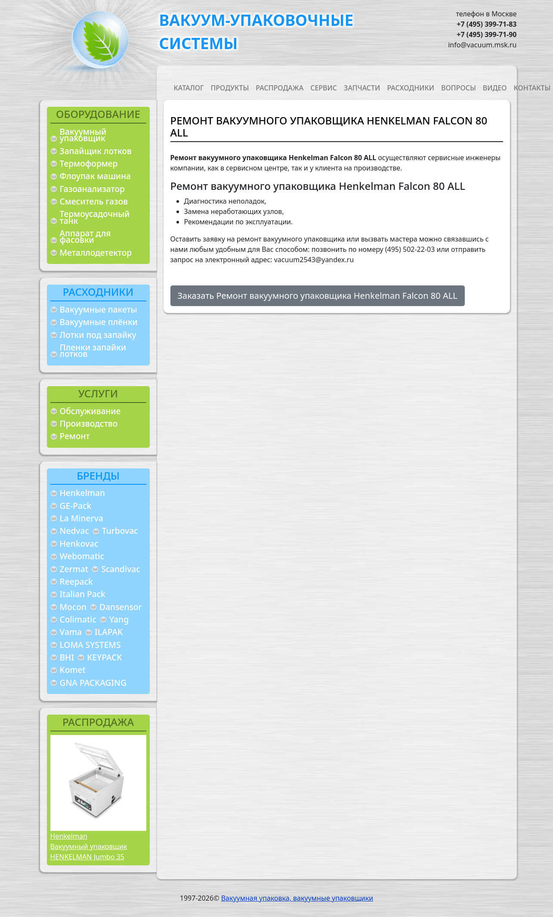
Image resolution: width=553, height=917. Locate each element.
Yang (119, 619)
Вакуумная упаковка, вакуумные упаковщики (297, 898)
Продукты (229, 88)
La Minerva (81, 518)
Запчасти (362, 88)
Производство (89, 423)
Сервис (323, 88)
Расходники (410, 88)
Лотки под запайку (98, 334)
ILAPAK (109, 631)
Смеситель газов (94, 201)
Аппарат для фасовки (85, 237)
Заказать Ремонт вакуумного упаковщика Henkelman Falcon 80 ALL (317, 295)
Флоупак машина (95, 175)
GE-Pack (76, 505)
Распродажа (279, 88)
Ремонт (75, 435)
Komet (73, 669)
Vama (71, 631)
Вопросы (458, 88)
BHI (67, 657)
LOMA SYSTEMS (90, 644)
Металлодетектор (96, 252)
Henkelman (82, 492)
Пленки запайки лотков (93, 351)
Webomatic (82, 556)
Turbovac (120, 530)
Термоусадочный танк (95, 217)
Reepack (76, 581)
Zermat (74, 568)
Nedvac (74, 530)
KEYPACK (104, 657)
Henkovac (79, 543)
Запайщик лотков (96, 150)
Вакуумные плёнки (99, 321)
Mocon (73, 606)
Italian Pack (82, 593)
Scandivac (120, 568)
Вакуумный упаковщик (83, 135)
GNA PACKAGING (93, 682)
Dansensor (120, 606)
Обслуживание (90, 410)
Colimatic (78, 619)
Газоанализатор (92, 188)
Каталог (189, 88)
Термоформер (89, 163)
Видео (495, 88)
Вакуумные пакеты (98, 309)
